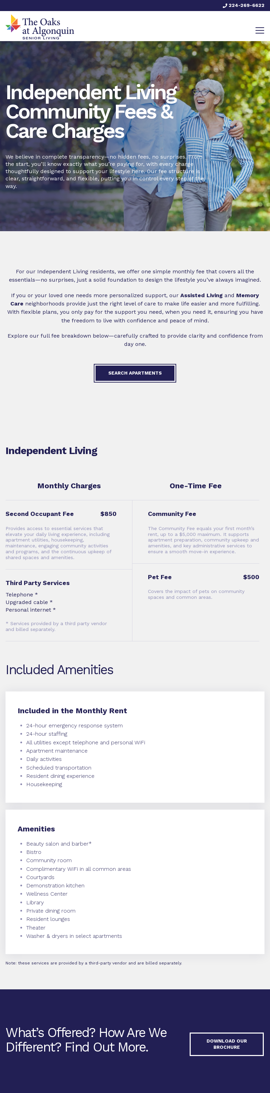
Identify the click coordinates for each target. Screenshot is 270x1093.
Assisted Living (201, 295)
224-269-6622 (243, 5)
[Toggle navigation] (259, 30)
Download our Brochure (227, 1044)
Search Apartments (135, 373)
